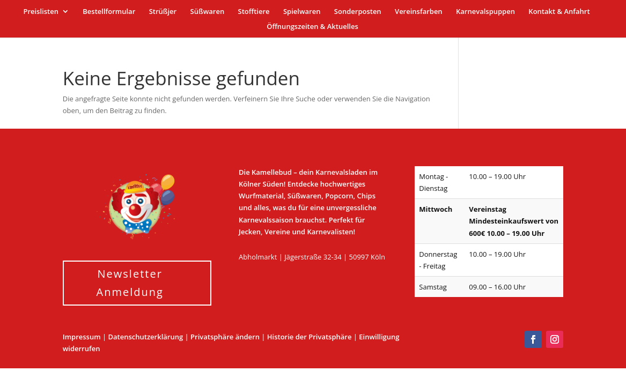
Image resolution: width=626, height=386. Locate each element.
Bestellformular (109, 12)
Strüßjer (163, 12)
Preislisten (40, 12)
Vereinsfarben (419, 12)
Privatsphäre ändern (225, 337)
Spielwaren (301, 12)
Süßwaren (207, 12)
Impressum (82, 337)
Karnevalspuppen (485, 12)
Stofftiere (254, 12)
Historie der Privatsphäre (309, 337)
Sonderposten (357, 12)
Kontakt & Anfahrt (559, 12)
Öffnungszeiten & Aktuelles (312, 27)
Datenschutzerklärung (145, 337)
